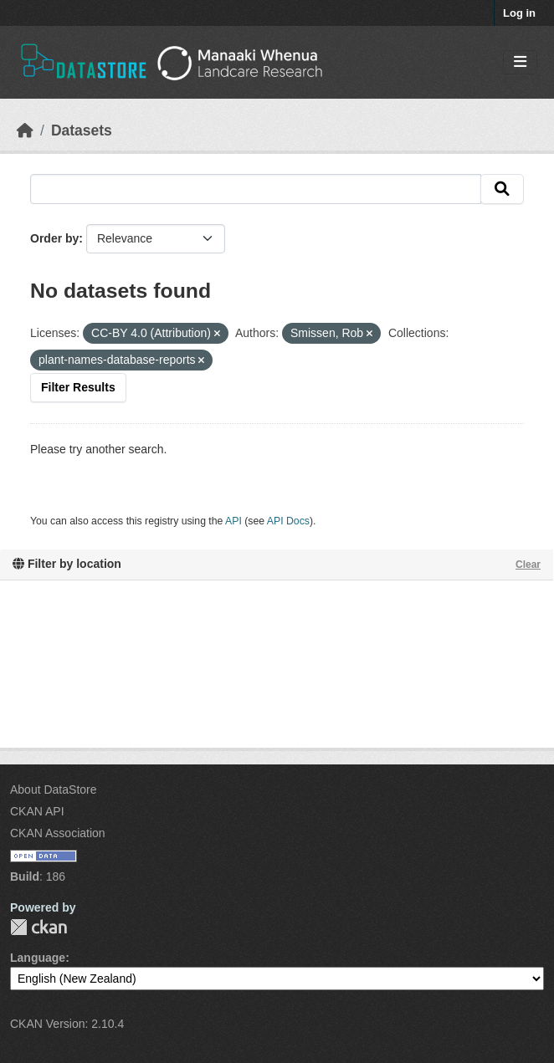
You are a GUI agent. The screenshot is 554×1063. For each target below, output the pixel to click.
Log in (519, 13)
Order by (54, 238)
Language (37, 957)
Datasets (81, 130)
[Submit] (502, 189)
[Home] (25, 130)
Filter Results (78, 387)
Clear (528, 564)
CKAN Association (57, 833)
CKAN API (37, 811)
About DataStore (53, 789)
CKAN (38, 927)
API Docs (288, 521)
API (233, 521)
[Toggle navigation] (520, 62)
